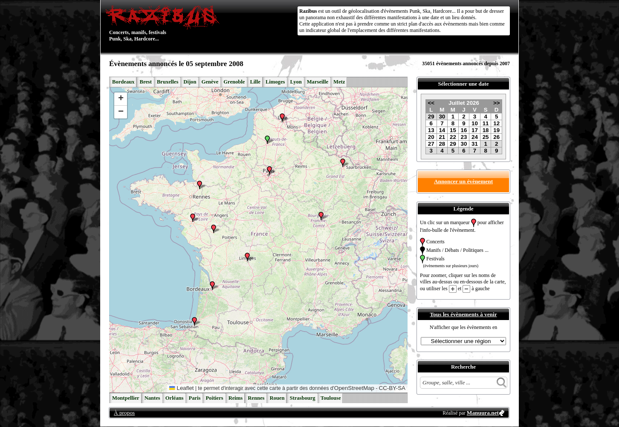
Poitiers (214, 398)
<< (431, 103)
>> (496, 103)
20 (431, 137)
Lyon (295, 82)
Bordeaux (123, 82)
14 (442, 130)
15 (453, 130)
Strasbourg (302, 398)
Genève (209, 82)
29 (431, 116)
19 (496, 130)
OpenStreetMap (354, 388)
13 (431, 130)
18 (486, 130)
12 (496, 123)
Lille (255, 82)
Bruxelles (167, 82)
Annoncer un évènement (463, 181)
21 (442, 137)
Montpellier (125, 398)
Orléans (174, 398)
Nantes (152, 398)
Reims (236, 398)
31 (474, 144)
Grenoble (234, 82)
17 (474, 130)
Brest (145, 82)
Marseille (317, 82)
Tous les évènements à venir (463, 314)
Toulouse (331, 398)
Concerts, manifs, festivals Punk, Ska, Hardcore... (164, 23)
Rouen (276, 398)
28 (442, 144)
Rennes (256, 398)
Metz (339, 82)
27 (431, 144)
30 (442, 116)
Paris (194, 398)
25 (486, 137)
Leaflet (181, 388)
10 (474, 123)
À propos (124, 413)
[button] (199, 185)
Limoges (275, 82)
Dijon (189, 82)
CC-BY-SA (392, 388)
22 (453, 137)
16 (464, 130)
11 (486, 123)
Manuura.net (483, 413)
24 (474, 137)
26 (496, 137)
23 (464, 137)
